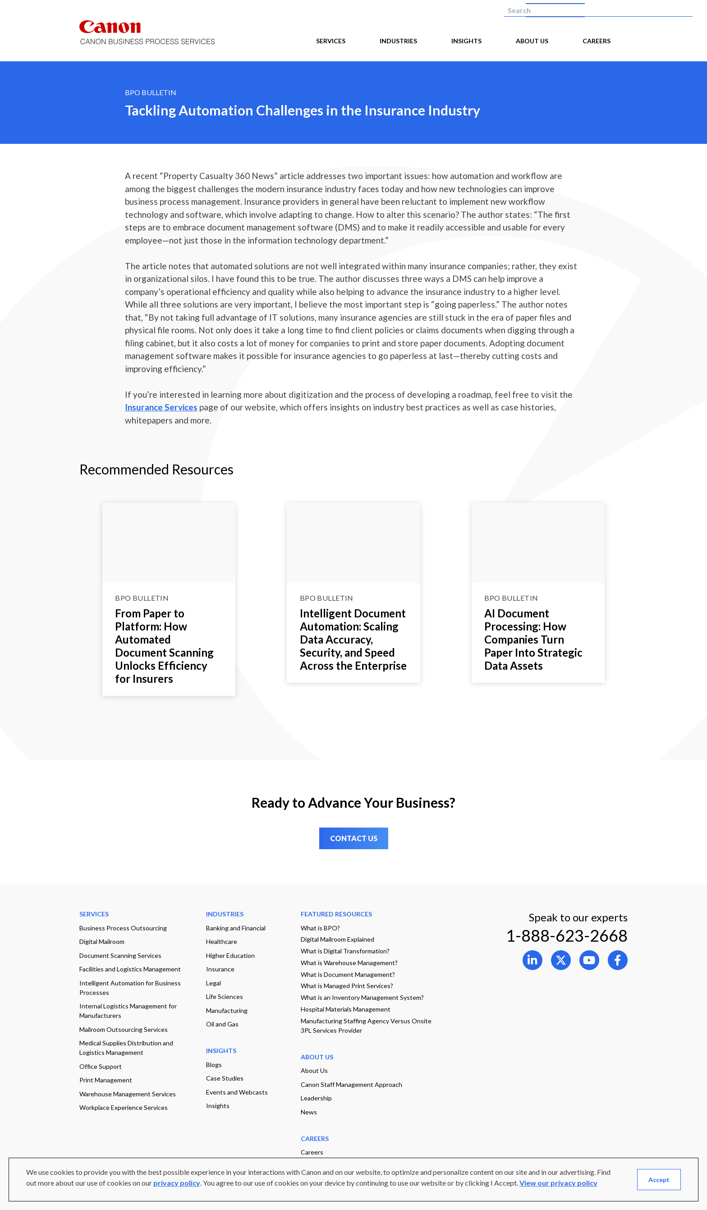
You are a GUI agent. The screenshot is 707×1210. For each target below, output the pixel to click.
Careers (312, 1152)
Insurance (220, 969)
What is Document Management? (348, 974)
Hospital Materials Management (345, 1009)
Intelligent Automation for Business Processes (130, 987)
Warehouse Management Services (127, 1094)
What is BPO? (320, 928)
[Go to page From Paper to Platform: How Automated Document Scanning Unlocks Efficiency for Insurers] (169, 543)
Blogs (214, 1064)
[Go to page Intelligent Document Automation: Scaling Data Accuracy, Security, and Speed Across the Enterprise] (353, 543)
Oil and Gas (222, 1024)
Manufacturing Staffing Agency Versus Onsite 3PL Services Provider (366, 1025)
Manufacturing (227, 1010)
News (309, 1112)
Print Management (105, 1080)
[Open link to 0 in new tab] (532, 960)
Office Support (100, 1066)
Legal (213, 983)
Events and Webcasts (237, 1092)
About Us (314, 1070)
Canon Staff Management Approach (351, 1084)
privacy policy (176, 1182)
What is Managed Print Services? (347, 985)
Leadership (316, 1098)
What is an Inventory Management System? (362, 997)
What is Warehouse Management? (349, 962)
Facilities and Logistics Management (130, 969)
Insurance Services (161, 407)
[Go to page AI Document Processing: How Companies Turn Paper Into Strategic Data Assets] (538, 543)
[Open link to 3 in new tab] (618, 960)
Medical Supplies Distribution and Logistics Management (126, 1047)
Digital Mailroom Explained (337, 939)
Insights (218, 1105)
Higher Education (230, 955)
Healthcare (221, 941)
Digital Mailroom (101, 941)
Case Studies (224, 1078)
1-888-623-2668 (567, 935)
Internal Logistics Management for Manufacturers (128, 1010)
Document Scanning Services (120, 955)
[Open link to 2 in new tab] (589, 960)
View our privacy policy (558, 1182)
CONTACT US (353, 838)
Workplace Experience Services (123, 1107)
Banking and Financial (236, 928)
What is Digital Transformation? (345, 951)
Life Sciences (224, 996)
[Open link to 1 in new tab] (561, 960)
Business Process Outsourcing (123, 928)
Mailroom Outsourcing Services (123, 1029)
